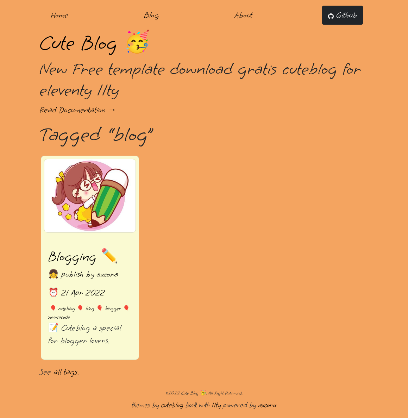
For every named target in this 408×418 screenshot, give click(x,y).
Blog (151, 15)
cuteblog (172, 405)
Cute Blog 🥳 (94, 43)
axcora (267, 405)
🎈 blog (85, 308)
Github (342, 15)
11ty (216, 405)
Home (60, 15)
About (243, 15)
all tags (65, 372)
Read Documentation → (78, 110)
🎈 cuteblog (62, 308)
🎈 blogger (108, 308)
